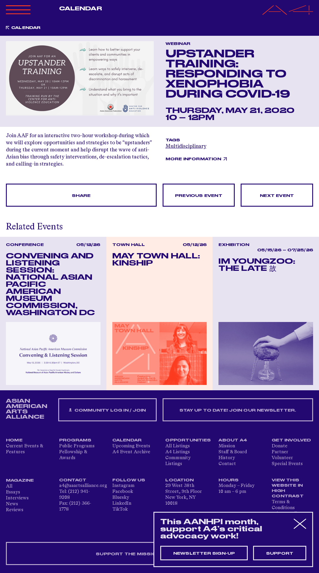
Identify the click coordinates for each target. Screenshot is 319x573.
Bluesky (120, 497)
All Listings (177, 446)
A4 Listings (177, 452)
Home (14, 440)
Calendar (80, 8)
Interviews (17, 498)
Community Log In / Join (107, 410)
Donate (279, 446)
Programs (75, 440)
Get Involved (291, 440)
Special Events (287, 464)
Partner (280, 452)
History (226, 458)
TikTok (120, 509)
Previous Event (198, 196)
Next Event (277, 196)
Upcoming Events (131, 446)
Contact (227, 464)
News (12, 504)
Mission (226, 446)
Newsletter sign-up (204, 553)
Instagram (123, 485)
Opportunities (188, 440)
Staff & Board (232, 452)
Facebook (122, 491)
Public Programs (77, 446)
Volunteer (282, 458)
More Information (193, 159)
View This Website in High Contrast (288, 488)
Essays (13, 492)
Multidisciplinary (186, 146)
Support (279, 553)
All (9, 486)
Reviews (14, 510)
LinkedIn (121, 503)
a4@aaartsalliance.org (83, 485)
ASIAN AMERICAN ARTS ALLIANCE (26, 409)
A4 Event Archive (131, 452)
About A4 (232, 440)
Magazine (20, 480)
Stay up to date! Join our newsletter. (237, 410)
